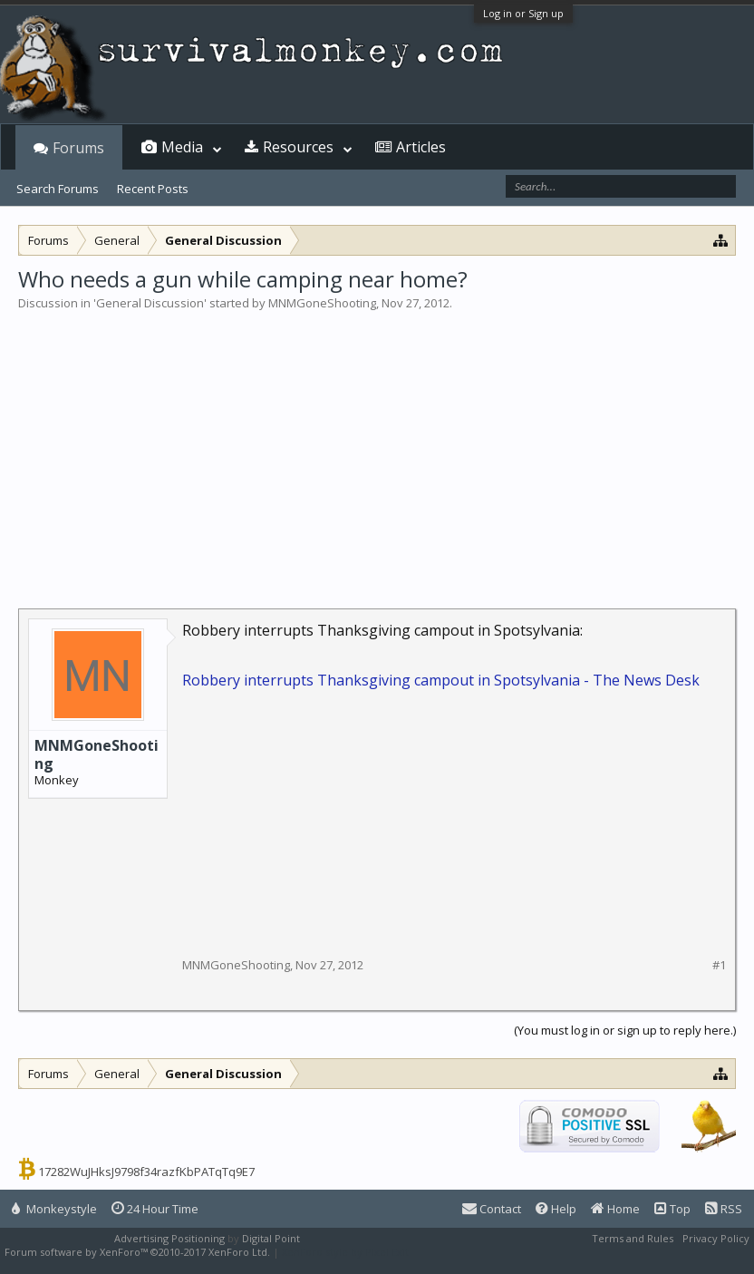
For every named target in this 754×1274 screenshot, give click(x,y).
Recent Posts (152, 188)
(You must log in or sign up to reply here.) (625, 1030)
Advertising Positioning (169, 1238)
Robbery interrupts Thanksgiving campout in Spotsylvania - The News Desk (441, 680)
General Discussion (150, 303)
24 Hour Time (154, 1209)
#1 (719, 965)
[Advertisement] (377, 448)
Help (556, 1209)
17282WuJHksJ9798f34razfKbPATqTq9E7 (146, 1171)
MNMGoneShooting (322, 303)
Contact (491, 1209)
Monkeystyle (54, 1209)
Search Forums (57, 188)
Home (615, 1209)
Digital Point (271, 1238)
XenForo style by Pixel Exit (345, 1252)
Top (672, 1209)
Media (182, 147)
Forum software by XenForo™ (137, 1252)
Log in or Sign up (523, 13)
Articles (421, 147)
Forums (78, 148)
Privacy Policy (715, 1238)
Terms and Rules (632, 1238)
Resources (298, 147)
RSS (723, 1209)
